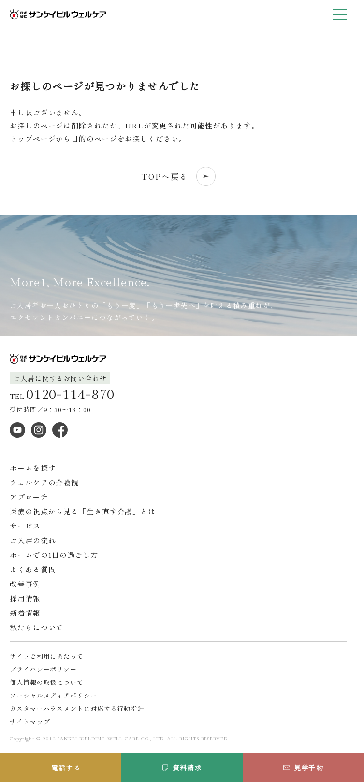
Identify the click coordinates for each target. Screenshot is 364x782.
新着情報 (25, 613)
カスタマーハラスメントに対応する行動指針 (77, 708)
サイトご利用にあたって (47, 656)
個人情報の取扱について (47, 682)
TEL (62, 395)
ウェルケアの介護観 (44, 482)
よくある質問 (33, 569)
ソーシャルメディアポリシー (53, 695)
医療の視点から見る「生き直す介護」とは (83, 511)
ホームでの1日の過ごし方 (54, 555)
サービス (25, 526)
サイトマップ (30, 721)
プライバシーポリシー (43, 669)
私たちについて (36, 627)
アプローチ (29, 497)
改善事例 (25, 584)
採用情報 (25, 598)
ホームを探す (33, 468)
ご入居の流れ (33, 540)
